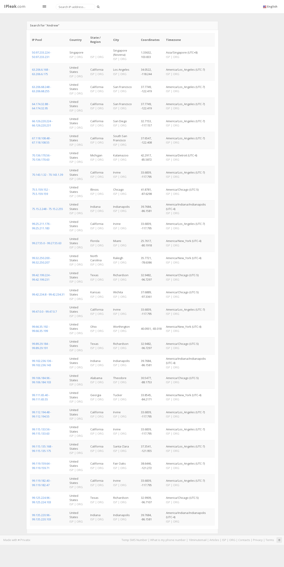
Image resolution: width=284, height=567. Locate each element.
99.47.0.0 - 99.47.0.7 (44, 311)
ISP (224, 540)
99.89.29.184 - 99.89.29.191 (40, 346)
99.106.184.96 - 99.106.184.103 (41, 380)
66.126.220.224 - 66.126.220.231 (42, 123)
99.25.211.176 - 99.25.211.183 (41, 226)
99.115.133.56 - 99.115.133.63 (41, 431)
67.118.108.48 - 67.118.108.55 (41, 140)
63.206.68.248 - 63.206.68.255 (41, 89)
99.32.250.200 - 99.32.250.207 (41, 260)
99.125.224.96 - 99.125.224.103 (41, 500)
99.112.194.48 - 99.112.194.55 (41, 414)
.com (14, 6)
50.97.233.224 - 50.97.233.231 (41, 54)
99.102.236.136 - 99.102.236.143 (42, 363)
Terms (270, 540)
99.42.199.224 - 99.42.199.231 (41, 277)
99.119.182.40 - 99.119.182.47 (41, 483)
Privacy (258, 540)
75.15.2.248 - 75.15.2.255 (47, 209)
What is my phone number (168, 540)
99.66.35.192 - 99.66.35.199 (40, 329)
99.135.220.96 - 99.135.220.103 (41, 517)
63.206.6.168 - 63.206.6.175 (40, 72)
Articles (214, 540)
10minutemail (198, 540)
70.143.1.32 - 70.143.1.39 (47, 175)
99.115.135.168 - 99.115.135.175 (42, 448)
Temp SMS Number (134, 540)
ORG (232, 540)
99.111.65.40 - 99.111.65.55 (40, 397)
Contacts (244, 540)
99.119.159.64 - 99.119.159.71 (41, 465)
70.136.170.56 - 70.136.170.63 (41, 157)
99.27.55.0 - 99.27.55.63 (46, 243)
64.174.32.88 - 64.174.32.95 (40, 106)
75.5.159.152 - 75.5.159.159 (40, 192)
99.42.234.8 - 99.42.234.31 (48, 294)
